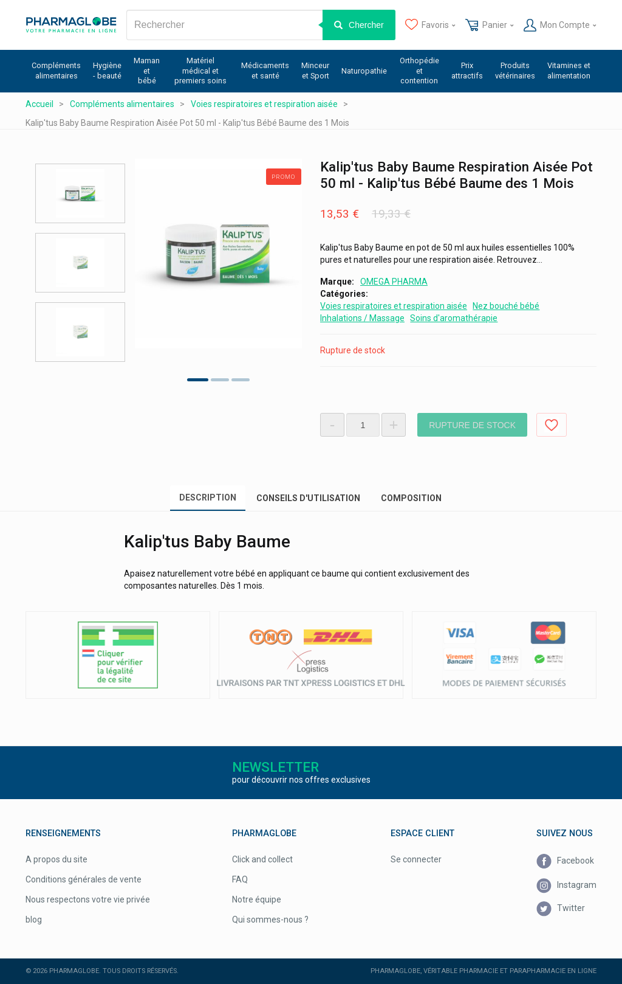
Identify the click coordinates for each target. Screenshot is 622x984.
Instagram (566, 885)
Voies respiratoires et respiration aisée (393, 306)
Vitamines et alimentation (568, 70)
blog (34, 919)
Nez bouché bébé (506, 306)
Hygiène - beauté (107, 70)
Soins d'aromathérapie (453, 318)
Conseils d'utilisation (308, 498)
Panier (489, 25)
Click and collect (262, 859)
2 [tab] (220, 379)
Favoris (430, 25)
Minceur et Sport (315, 70)
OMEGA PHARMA (394, 281)
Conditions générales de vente (84, 879)
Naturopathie (364, 70)
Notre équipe (256, 899)
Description (207, 497)
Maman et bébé (147, 70)
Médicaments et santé (265, 70)
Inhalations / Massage (362, 318)
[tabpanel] (218, 253)
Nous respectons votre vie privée (88, 899)
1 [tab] (197, 379)
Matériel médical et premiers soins (200, 70)
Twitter (560, 909)
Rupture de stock (472, 425)
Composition (411, 498)
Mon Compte (560, 25)
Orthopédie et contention (419, 70)
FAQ (240, 879)
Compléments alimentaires (56, 70)
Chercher (366, 25)
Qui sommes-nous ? (270, 919)
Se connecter (416, 859)
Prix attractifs (467, 70)
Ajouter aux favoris (551, 425)
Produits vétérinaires (515, 70)
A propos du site (56, 859)
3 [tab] (240, 379)
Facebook (565, 861)
